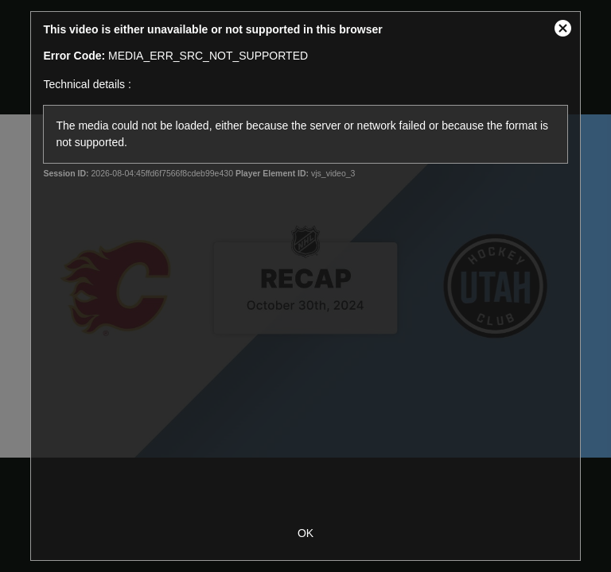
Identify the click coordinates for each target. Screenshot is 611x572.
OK (305, 533)
